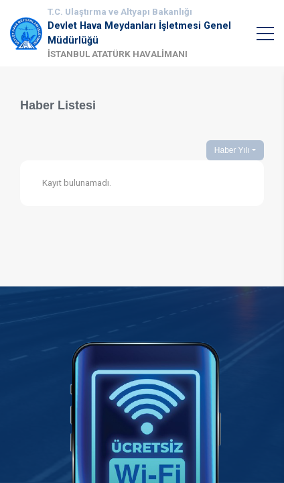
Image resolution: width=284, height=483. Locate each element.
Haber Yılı (232, 150)
